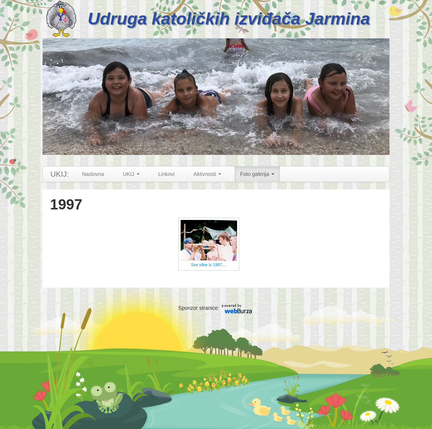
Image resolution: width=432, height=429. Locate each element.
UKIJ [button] (131, 174)
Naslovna (93, 174)
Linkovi (166, 174)
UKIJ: (59, 174)
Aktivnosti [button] (207, 174)
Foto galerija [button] (257, 174)
